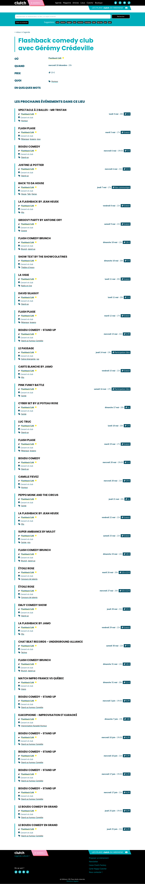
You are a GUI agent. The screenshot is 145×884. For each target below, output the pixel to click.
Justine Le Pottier (31, 165)
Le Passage (26, 348)
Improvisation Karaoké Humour (34, 726)
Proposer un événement (99, 858)
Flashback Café (56, 58)
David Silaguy (28, 293)
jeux (39, 139)
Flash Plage (26, 128)
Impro (23, 689)
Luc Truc (24, 422)
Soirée (23, 396)
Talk (29, 194)
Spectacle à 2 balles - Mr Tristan (42, 110)
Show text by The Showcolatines (42, 257)
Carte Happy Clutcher (98, 869)
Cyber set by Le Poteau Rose (38, 403)
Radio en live (26, 286)
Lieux (83, 3)
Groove (24, 231)
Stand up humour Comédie (32, 341)
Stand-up (25, 157)
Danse (34, 194)
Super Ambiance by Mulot (36, 532)
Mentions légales (72, 881)
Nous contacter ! (96, 872)
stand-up (31, 249)
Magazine (67, 3)
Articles (76, 3)
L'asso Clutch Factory (97, 865)
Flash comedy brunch (34, 238)
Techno (24, 652)
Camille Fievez (28, 477)
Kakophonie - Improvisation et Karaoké (47, 715)
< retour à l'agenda (22, 32)
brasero (33, 139)
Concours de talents (29, 579)
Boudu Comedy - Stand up (37, 330)
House (23, 194)
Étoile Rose (26, 568)
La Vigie (23, 275)
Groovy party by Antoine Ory (40, 220)
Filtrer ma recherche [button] (22, 23)
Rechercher (121, 17)
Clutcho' (90, 3)
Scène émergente (28, 359)
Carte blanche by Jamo (35, 367)
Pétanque (25, 139)
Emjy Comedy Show (32, 605)
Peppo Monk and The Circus (38, 495)
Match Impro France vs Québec (41, 678)
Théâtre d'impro (27, 267)
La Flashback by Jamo (34, 623)
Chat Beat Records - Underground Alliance (50, 642)
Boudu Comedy (29, 147)
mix (28, 542)
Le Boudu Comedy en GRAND (38, 807)
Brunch (24, 249)
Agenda (58, 3)
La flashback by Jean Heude (38, 202)
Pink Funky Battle (31, 385)
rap (37, 359)
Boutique (98, 3)
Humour (54, 81)
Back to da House (31, 183)
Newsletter (93, 862)
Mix (22, 212)
